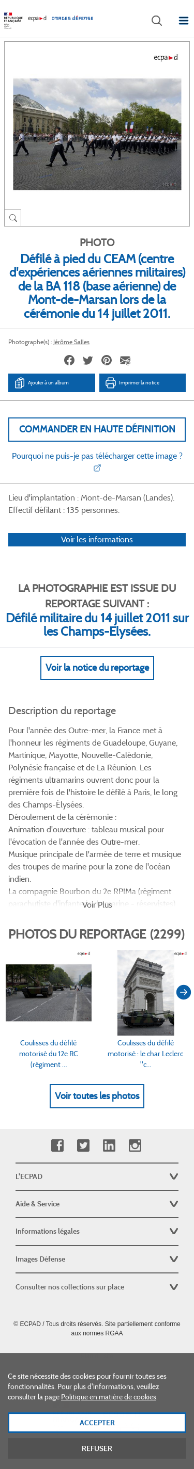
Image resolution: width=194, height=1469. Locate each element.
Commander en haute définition (97, 429)
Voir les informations (97, 539)
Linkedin (108, 1145)
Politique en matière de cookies (108, 1406)
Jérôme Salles (71, 342)
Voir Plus (97, 905)
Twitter (83, 1145)
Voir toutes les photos (97, 1096)
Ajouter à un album (41, 383)
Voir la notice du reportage (97, 667)
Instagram (134, 1145)
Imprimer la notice (132, 383)
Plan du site (97, 1356)
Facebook (57, 1145)
